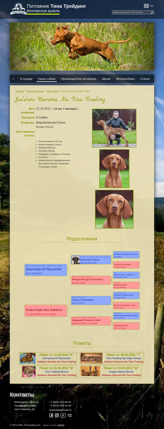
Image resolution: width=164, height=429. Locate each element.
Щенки (106, 78)
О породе (26, 78)
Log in (61, 425)
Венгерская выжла (43, 11)
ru (146, 6)
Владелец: (28, 122)
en (151, 6)
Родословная (82, 239)
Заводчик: (28, 117)
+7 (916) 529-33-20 (60, 405)
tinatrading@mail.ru (60, 410)
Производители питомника (78, 78)
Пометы (82, 343)
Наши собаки (46, 78)
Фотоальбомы (125, 78)
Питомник (56, 6)
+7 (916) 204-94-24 (60, 402)
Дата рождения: (28, 110)
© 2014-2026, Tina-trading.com (37, 425)
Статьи (145, 78)
